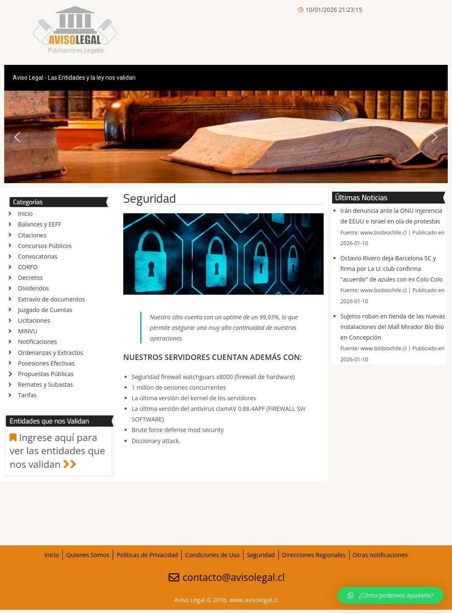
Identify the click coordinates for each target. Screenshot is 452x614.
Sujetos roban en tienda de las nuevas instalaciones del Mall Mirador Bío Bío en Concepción (393, 326)
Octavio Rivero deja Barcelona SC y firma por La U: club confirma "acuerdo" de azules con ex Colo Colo (392, 268)
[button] (17, 137)
